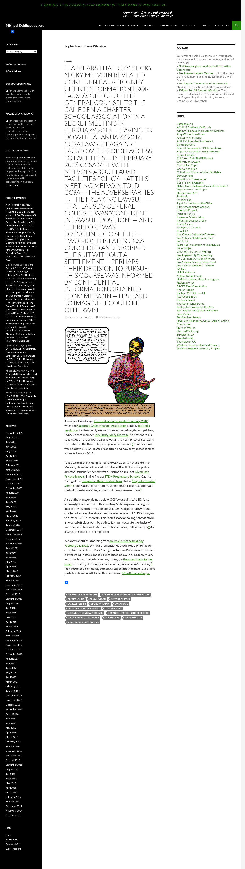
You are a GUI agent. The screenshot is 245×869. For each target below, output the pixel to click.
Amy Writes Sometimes (191, 134)
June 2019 (11, 557)
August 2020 (12, 492)
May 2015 (11, 783)
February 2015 (13, 796)
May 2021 (11, 451)
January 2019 (13, 580)
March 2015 (12, 792)
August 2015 (12, 769)
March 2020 (12, 515)
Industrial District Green (191, 220)
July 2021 (11, 442)
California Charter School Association (102, 425)
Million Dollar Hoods (189, 275)
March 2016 (12, 737)
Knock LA (182, 231)
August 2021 (12, 437)
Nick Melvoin (112, 617)
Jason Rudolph (113, 608)
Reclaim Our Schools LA (191, 293)
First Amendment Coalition (193, 206)
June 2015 (11, 778)
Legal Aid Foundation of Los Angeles (198, 244)
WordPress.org (13, 848)
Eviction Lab (184, 199)
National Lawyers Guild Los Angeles (198, 279)
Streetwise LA (185, 338)
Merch (147, 25)
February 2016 (13, 741)
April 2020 (11, 511)
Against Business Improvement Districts (200, 130)
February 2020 (13, 520)
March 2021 (12, 460)
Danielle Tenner (77, 604)
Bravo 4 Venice (186, 154)
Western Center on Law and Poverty (198, 345)
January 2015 (13, 801)
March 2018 (12, 626)
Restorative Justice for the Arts (195, 307)
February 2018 (13, 631)
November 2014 (14, 810)
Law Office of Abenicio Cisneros (196, 234)
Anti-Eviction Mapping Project (195, 141)
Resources (221, 25)
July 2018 (11, 608)
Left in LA (182, 241)
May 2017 (11, 672)
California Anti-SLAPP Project (195, 158)
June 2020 (11, 502)
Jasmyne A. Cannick (188, 227)
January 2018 (13, 635)
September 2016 (14, 709)
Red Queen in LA (187, 296)
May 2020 (11, 506)
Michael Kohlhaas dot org (25, 25)
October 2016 (13, 704)
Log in (9, 834)
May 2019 (11, 561)
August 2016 (12, 714)
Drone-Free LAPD (187, 192)
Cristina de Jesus (120, 599)
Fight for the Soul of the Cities (194, 203)
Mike (90, 317)
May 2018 (11, 617)
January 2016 (13, 746)
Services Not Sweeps (189, 317)
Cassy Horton (98, 599)
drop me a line (13, 185)
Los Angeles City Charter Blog (194, 255)
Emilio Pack (121, 604)
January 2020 (13, 525)
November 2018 (14, 589)
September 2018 (14, 598)
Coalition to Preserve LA (191, 179)
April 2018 (11, 621)
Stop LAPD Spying (187, 331)
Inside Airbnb (185, 224)
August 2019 (12, 548)
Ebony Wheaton (100, 604)
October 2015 (13, 760)
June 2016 (11, 723)
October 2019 (13, 538)
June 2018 (11, 612)
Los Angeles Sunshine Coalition (195, 265)
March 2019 (12, 571)
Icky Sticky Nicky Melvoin (111, 435)
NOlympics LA (185, 282)
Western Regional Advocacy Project (198, 348)
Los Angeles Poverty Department (196, 262)
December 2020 (14, 474)
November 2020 (14, 479)
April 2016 (11, 732)
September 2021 (14, 432)
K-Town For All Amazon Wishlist (198, 90)
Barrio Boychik (186, 144)
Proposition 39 (133, 617)
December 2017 (14, 640)
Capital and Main (187, 168)
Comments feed (13, 844)
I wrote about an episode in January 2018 (121, 421)
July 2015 (11, 773)
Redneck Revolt (186, 300)
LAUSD (68, 61)
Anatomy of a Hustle (189, 137)
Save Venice (184, 313)
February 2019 (13, 575)
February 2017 (13, 686)
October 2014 (13, 815)
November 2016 (14, 700)
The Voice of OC (186, 341)
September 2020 (14, 488)
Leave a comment (109, 317)
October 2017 (13, 649)
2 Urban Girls (185, 123)
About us (187, 25)
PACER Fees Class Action (192, 286)
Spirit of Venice (186, 327)
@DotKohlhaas (13, 71)
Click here (11, 90)
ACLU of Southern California (194, 127)
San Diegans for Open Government (197, 310)
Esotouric (182, 196)
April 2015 (11, 787)
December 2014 (14, 806)
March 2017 (12, 681)
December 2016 (14, 695)
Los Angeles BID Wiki (20, 157)
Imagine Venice (186, 213)
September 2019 (14, 543)
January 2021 (13, 469)
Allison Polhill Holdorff (82, 594)
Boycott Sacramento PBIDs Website (198, 151)
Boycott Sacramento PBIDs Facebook (199, 148)
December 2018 (14, 584)
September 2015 (14, 764)
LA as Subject (185, 248)
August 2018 (12, 603)
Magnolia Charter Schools (83, 617)
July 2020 (11, 497)
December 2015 (14, 750)
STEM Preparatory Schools (122, 476)
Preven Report (185, 289)
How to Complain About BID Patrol (118, 25)
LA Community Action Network (196, 258)
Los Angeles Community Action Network (203, 83)
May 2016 (11, 727)
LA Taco (181, 269)
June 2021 (11, 446)
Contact (205, 25)
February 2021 (13, 465)
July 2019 (11, 552)
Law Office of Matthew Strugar (195, 237)
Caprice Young (76, 599)
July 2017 (11, 663)
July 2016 (11, 718)
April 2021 (11, 455)
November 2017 (14, 644)
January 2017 (13, 690)
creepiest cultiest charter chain (102, 481)
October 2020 (13, 483)
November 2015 (14, 755)
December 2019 (14, 529)
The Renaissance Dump (190, 303)
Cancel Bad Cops (187, 165)
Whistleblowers (167, 25)
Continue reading (136, 573)
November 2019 (14, 534)
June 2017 (11, 667)
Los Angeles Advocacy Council (85, 613)
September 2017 (14, 654)
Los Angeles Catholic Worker (196, 73)
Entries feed (12, 839)
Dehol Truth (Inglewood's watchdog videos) (202, 186)
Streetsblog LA (185, 334)
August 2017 (12, 658)
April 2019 (11, 566)
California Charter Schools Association (125, 594)
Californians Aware (188, 161)
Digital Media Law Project (192, 189)
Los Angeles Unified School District (128, 613)
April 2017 (11, 677)
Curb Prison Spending (190, 182)
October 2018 (13, 594)
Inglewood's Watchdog (190, 217)
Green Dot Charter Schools (83, 608)
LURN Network (186, 272)
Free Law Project (187, 210)
